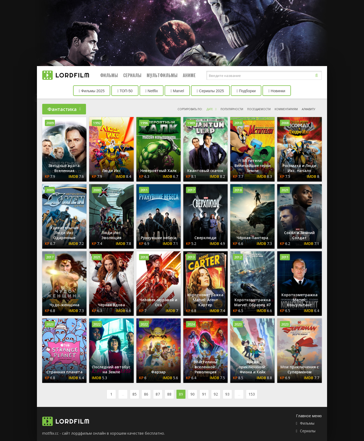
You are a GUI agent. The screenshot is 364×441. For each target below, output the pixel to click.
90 (192, 394)
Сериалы (132, 75)
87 (158, 394)
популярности (232, 109)
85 (134, 394)
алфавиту (308, 109)
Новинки (276, 91)
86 (146, 394)
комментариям (286, 109)
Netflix (151, 91)
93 (227, 394)
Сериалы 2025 (210, 91)
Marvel (177, 91)
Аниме (189, 75)
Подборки (246, 91)
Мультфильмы (162, 75)
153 (251, 394)
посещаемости (259, 109)
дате (210, 109)
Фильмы (109, 75)
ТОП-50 (124, 91)
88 (169, 394)
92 (216, 394)
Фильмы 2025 (92, 91)
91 (204, 394)
